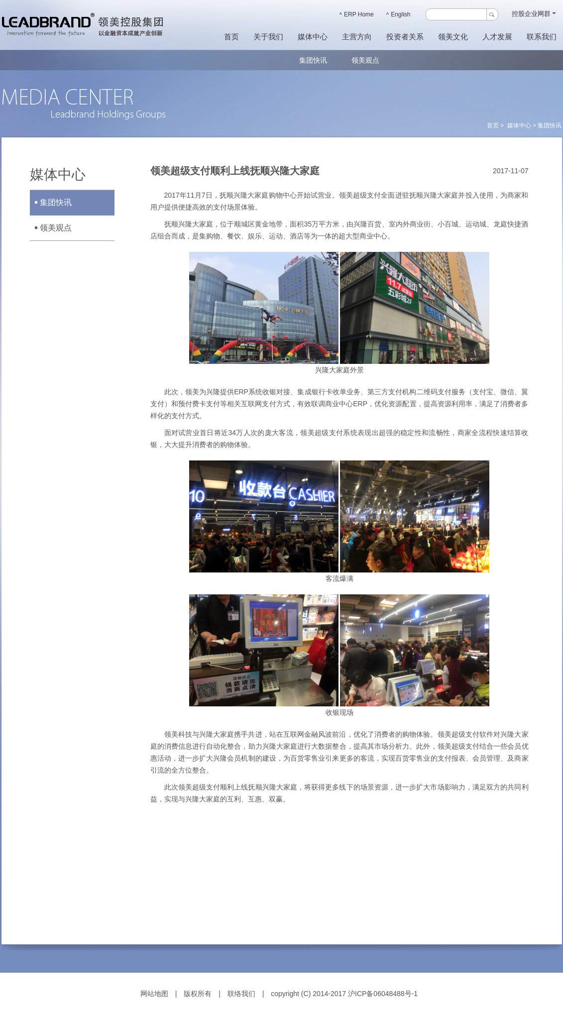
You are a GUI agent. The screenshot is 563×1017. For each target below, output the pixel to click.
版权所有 (198, 994)
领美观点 (365, 60)
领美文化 (453, 36)
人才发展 (497, 36)
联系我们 (542, 36)
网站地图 (154, 994)
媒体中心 (313, 36)
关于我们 (268, 36)
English (398, 14)
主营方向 (357, 36)
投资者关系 (405, 36)
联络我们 (241, 994)
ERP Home (356, 14)
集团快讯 (313, 60)
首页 (231, 36)
